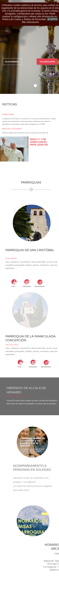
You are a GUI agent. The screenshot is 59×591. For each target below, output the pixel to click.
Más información (30, 22)
